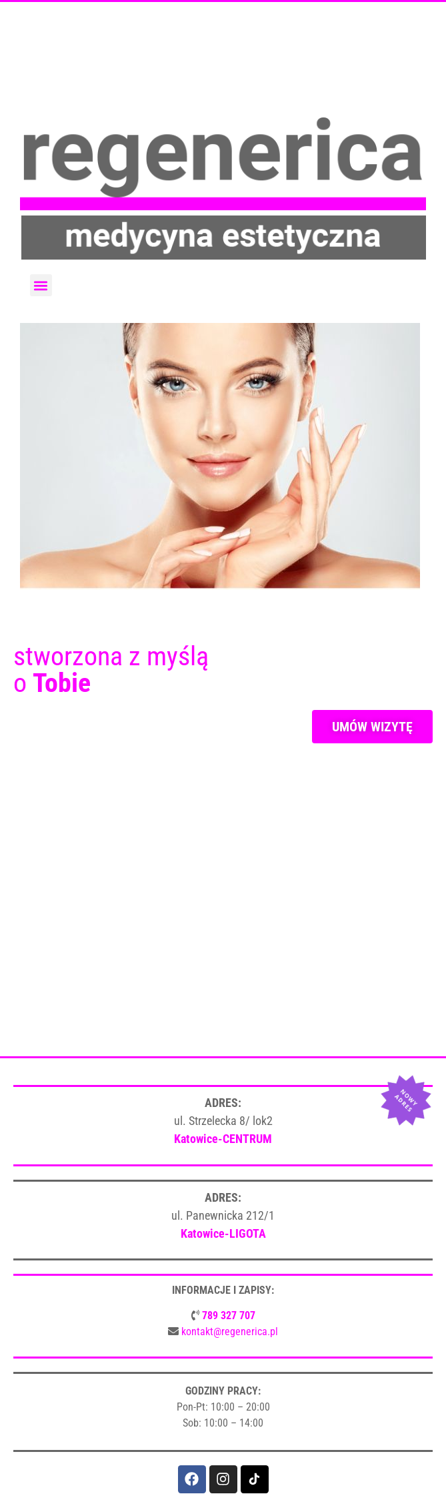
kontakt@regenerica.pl (229, 1331)
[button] (41, 285)
